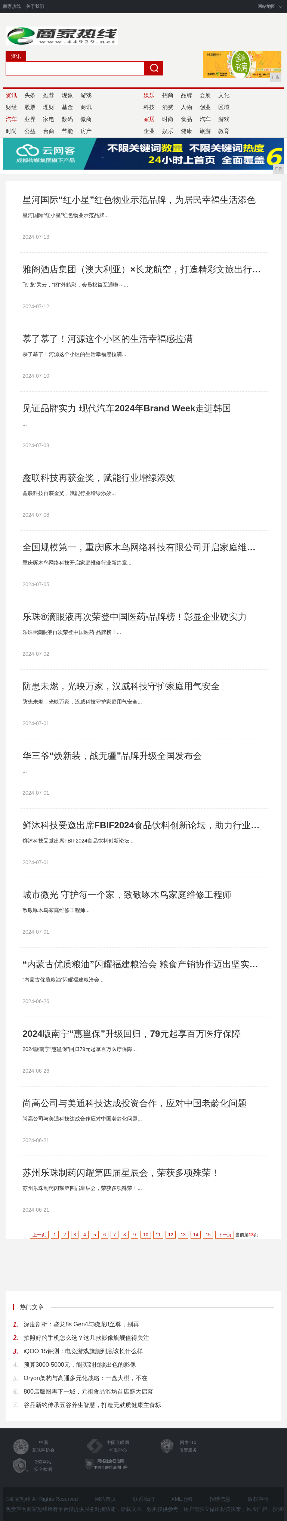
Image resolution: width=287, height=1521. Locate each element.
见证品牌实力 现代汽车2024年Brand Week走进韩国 (126, 408)
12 (170, 1234)
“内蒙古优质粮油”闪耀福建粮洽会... (63, 980)
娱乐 (167, 131)
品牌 (186, 95)
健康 (186, 131)
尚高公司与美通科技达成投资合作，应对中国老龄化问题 (134, 1103)
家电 (48, 119)
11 (158, 1234)
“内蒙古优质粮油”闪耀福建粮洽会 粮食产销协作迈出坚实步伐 (142, 964)
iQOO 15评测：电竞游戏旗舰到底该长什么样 (83, 1351)
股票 (30, 107)
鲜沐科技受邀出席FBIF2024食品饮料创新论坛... (77, 841)
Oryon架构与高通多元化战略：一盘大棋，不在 (86, 1378)
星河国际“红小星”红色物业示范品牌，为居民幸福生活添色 (139, 200)
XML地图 (181, 1499)
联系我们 (143, 1499)
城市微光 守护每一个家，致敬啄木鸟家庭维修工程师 (126, 895)
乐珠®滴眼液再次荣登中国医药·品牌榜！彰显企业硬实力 (134, 617)
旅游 (205, 131)
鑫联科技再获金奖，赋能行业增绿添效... (69, 493)
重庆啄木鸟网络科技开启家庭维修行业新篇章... (77, 563)
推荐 (48, 95)
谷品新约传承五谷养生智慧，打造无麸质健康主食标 (92, 1405)
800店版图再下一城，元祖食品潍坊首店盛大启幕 (88, 1391)
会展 (205, 95)
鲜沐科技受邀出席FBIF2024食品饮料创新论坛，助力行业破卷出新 (142, 825)
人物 (186, 107)
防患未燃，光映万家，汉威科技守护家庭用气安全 (121, 686)
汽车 (205, 119)
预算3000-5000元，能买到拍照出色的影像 (80, 1364)
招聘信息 (220, 1499)
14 (195, 1234)
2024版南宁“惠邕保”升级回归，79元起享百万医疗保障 (131, 1034)
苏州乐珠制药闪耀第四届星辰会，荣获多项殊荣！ (121, 1173)
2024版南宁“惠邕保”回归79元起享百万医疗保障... (79, 1049)
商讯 (86, 107)
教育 (223, 131)
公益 (30, 131)
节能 (67, 131)
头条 (30, 95)
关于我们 (35, 6)
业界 (30, 119)
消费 (167, 107)
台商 (48, 131)
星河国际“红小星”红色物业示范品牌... (65, 215)
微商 (86, 119)
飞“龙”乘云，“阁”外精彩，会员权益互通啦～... (75, 285)
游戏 (86, 95)
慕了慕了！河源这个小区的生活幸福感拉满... (74, 354)
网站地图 (266, 6)
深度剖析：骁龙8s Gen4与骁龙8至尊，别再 (81, 1324)
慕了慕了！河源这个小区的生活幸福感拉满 (107, 339)
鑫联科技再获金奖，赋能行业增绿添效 (98, 478)
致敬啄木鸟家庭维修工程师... (56, 910)
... (24, 424)
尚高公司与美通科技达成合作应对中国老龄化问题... (82, 1119)
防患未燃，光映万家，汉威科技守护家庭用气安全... (82, 702)
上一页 (39, 1234)
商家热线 (12, 6)
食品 (186, 119)
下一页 (224, 1234)
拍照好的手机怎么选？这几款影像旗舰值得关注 (86, 1338)
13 (182, 1234)
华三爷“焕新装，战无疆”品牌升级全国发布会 (112, 756)
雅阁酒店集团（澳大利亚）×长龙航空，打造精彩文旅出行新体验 (142, 269)
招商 (167, 95)
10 (145, 1234)
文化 (223, 95)
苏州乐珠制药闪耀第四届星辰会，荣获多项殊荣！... (82, 1188)
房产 (86, 131)
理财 (48, 107)
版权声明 (258, 1499)
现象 (67, 95)
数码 (67, 119)
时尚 (167, 119)
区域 (223, 107)
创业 (205, 107)
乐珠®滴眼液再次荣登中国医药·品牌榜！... (71, 632)
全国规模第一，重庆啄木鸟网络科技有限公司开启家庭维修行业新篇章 (142, 547)
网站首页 (105, 1499)
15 (208, 1234)
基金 (67, 107)
